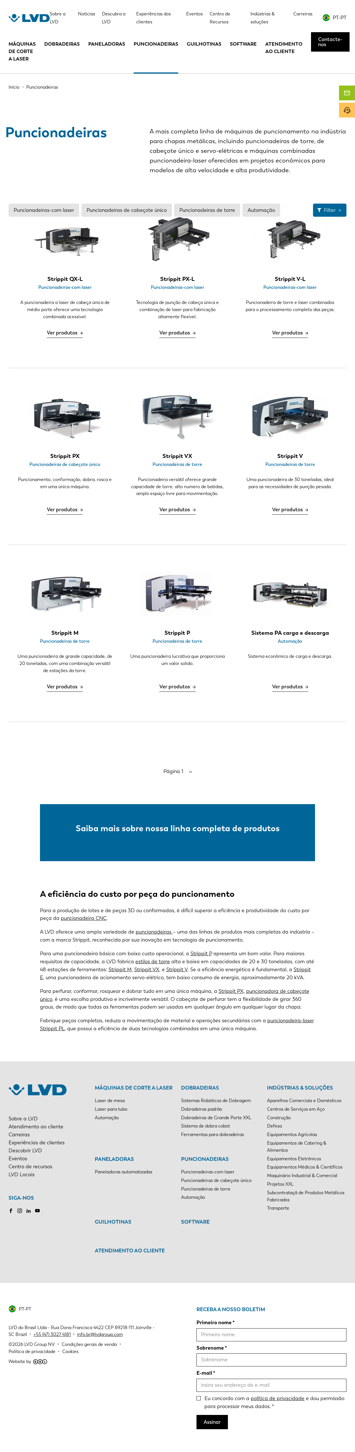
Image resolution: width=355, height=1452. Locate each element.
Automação (261, 210)
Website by (28, 1361)
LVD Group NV (39, 1344)
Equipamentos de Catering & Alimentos (296, 1146)
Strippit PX (231, 991)
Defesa (274, 1126)
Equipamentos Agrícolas (292, 1134)
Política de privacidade (32, 1351)
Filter (330, 210)
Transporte (278, 1208)
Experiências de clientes (37, 1142)
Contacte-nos (330, 42)
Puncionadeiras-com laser (44, 210)
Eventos (194, 14)
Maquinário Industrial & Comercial (302, 1175)
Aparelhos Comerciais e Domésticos (304, 1100)
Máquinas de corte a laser (22, 51)
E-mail (204, 1373)
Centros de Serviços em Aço (296, 1109)
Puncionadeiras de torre (207, 210)
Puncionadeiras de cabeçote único (127, 210)
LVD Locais (22, 1174)
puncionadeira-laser (290, 1020)
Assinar (212, 1422)
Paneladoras (106, 44)
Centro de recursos (30, 1166)
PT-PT (339, 18)
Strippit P (201, 953)
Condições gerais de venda (89, 1344)
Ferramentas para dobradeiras (212, 1134)
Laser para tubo (111, 1109)
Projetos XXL (280, 1184)
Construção (279, 1117)
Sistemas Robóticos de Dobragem (216, 1100)
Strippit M (120, 969)
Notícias (86, 14)
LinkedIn (28, 1210)
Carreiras (302, 14)
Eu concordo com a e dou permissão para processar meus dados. (274, 1402)
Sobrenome (210, 1348)
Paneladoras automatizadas (123, 1172)
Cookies (70, 1351)
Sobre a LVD (23, 1119)
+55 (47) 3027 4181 (52, 1334)
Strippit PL (52, 1028)
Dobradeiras (62, 44)
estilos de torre (152, 961)
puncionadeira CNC (84, 918)
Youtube (37, 1210)
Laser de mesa (110, 1100)
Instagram (19, 1210)
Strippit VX (146, 969)
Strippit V (177, 969)
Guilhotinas (204, 44)
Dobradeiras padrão (201, 1109)
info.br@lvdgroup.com (100, 1334)
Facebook (11, 1210)
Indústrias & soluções (300, 1088)
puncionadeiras (154, 932)
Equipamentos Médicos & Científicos (304, 1167)
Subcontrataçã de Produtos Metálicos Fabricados (305, 1196)
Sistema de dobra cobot (205, 1126)
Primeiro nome (214, 1322)
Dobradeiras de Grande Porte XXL (216, 1117)
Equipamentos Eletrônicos (294, 1158)
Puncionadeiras (156, 44)
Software (243, 44)
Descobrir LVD (25, 1150)
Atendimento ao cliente (283, 47)
